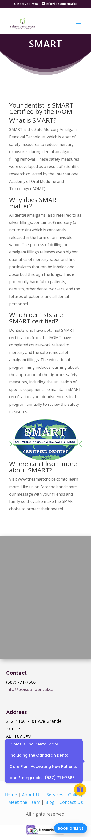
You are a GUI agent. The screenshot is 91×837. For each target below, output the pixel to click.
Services (54, 795)
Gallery (75, 795)
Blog (50, 802)
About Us (31, 795)
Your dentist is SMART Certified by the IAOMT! (43, 108)
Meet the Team (24, 802)
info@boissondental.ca (30, 689)
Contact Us (71, 802)
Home (11, 795)
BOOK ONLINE (70, 828)
